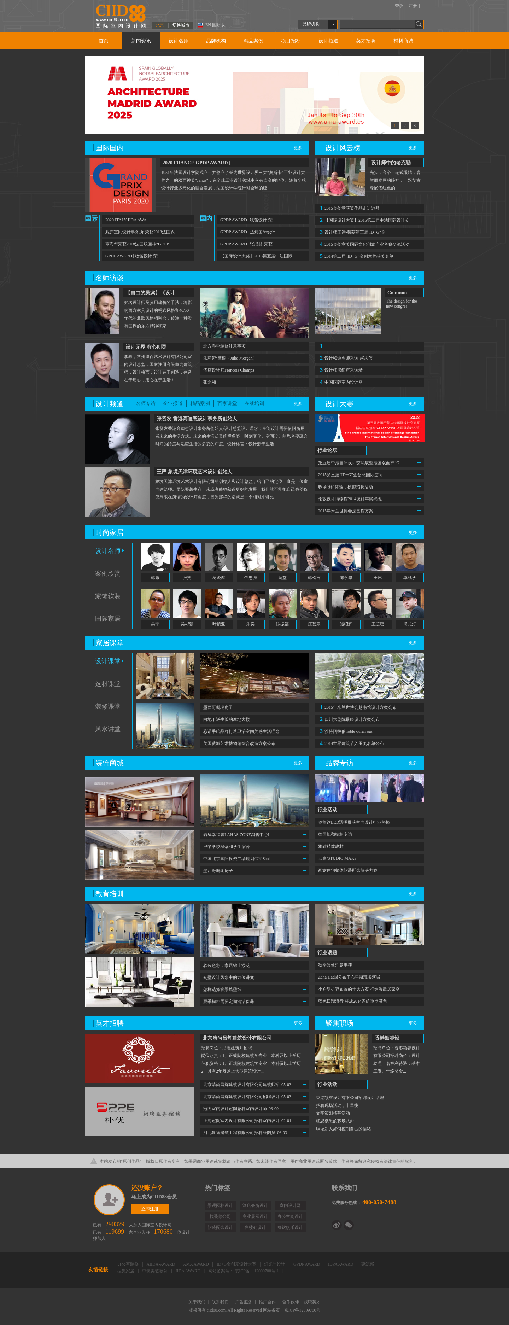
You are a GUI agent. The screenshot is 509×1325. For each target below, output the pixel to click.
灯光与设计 (275, 1264)
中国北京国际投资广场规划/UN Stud (236, 858)
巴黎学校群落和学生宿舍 (226, 846)
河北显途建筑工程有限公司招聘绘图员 (245, 1132)
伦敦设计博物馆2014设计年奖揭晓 (350, 498)
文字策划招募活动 (333, 1113)
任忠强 (250, 577)
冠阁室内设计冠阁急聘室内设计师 (241, 1108)
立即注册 (110, 1199)
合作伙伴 (291, 1302)
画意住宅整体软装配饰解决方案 (348, 870)
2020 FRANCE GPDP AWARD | (196, 162)
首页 (104, 40)
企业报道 (173, 403)
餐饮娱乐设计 (290, 1227)
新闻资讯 (141, 40)
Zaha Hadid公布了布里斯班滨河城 (349, 977)
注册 (413, 5)
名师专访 (146, 403)
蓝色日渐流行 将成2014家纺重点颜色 (352, 1001)
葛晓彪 (218, 577)
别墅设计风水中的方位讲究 (228, 977)
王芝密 (377, 623)
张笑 (187, 577)
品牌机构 (216, 40)
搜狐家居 (126, 1270)
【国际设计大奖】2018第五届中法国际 (256, 255)
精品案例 (253, 40)
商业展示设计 (255, 1216)
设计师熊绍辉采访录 (340, 370)
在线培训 (254, 403)
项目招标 (291, 40)
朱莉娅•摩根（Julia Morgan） (230, 358)
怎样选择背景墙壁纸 (222, 989)
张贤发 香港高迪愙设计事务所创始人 (197, 418)
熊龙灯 (409, 623)
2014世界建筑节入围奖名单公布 (351, 743)
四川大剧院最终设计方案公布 (349, 719)
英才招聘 (366, 40)
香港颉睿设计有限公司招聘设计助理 (350, 1097)
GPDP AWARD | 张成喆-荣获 (246, 243)
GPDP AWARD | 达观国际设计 (247, 231)
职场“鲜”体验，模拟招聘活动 (345, 486)
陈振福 (282, 623)
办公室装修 (128, 1264)
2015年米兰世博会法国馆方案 (345, 510)
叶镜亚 (218, 623)
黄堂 (282, 577)
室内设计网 (290, 1205)
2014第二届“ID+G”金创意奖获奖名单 (355, 256)
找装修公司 (220, 1216)
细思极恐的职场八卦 (335, 1121)
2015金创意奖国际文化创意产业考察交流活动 (363, 244)
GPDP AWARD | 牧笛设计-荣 (131, 255)
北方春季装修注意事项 (224, 346)
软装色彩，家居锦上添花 (226, 965)
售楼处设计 (255, 1227)
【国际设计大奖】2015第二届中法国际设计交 (363, 220)
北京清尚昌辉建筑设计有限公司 (237, 1038)
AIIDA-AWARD (161, 1264)
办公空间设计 (290, 1216)
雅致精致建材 (331, 846)
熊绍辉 (346, 623)
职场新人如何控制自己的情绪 (343, 1128)
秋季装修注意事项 (335, 965)
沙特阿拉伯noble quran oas (345, 731)
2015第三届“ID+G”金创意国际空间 (350, 474)
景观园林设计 (220, 1205)
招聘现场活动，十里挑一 (339, 1105)
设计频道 (328, 40)
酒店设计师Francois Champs (228, 370)
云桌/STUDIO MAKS (337, 858)
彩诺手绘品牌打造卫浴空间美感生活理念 (241, 731)
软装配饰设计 (220, 1227)
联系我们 (221, 1302)
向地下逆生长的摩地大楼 (226, 719)
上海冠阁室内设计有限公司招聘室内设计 (247, 1120)
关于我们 (197, 1302)
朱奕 (250, 623)
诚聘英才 (312, 1302)
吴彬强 (187, 623)
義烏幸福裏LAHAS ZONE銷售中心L (236, 834)
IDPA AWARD (341, 1264)
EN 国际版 (215, 24)
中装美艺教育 (155, 1270)
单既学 (409, 577)
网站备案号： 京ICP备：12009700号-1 (244, 1270)
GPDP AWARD (307, 1264)
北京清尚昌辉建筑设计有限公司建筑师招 (247, 1084)
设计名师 (178, 40)
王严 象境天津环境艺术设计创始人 (194, 471)
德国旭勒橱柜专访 (335, 834)
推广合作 (268, 1302)
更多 (298, 147)
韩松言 (314, 577)
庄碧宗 (314, 623)
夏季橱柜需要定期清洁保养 (228, 1001)
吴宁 (155, 623)
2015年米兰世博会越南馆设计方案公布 (357, 707)
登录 (399, 5)
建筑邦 (368, 1264)
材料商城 (403, 40)
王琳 (378, 577)
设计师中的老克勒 (391, 162)
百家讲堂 (227, 403)
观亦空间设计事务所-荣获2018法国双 (140, 231)
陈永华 (346, 577)
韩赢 (155, 577)
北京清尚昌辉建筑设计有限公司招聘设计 (247, 1096)
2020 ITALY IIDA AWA (126, 219)
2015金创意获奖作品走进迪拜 (349, 208)
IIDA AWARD (188, 1270)
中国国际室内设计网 (340, 382)
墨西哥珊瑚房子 (218, 707)
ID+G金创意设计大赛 (237, 1264)
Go (419, 24)
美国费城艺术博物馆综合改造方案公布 (239, 743)
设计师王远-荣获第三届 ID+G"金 (351, 232)
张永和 (209, 382)
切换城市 (180, 25)
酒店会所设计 (255, 1205)
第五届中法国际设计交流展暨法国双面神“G (358, 462)
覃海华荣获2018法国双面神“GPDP (137, 243)
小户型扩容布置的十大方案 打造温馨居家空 (359, 989)
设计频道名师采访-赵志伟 (345, 358)
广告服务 (244, 1302)
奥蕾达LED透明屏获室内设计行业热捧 (354, 822)
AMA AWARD (196, 1264)
